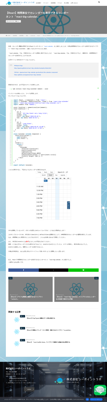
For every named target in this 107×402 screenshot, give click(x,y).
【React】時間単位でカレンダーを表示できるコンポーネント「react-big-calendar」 (61, 35)
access (29, 388)
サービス (45, 3)
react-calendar (48, 46)
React (18, 21)
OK (87, 399)
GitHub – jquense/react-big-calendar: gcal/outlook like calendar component (36, 72)
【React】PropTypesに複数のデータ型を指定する (43, 317)
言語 (27, 35)
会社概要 (38, 3)
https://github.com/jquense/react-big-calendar (27, 74)
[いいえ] (105, 399)
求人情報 (66, 3)
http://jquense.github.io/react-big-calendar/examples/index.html (32, 68)
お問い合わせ (74, 3)
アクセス (59, 3)
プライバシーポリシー (96, 399)
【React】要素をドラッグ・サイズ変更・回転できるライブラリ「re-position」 (53, 329)
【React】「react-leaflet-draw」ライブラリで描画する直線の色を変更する (52, 341)
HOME (8, 35)
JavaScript (32, 35)
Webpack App (18, 65)
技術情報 (53, 3)
